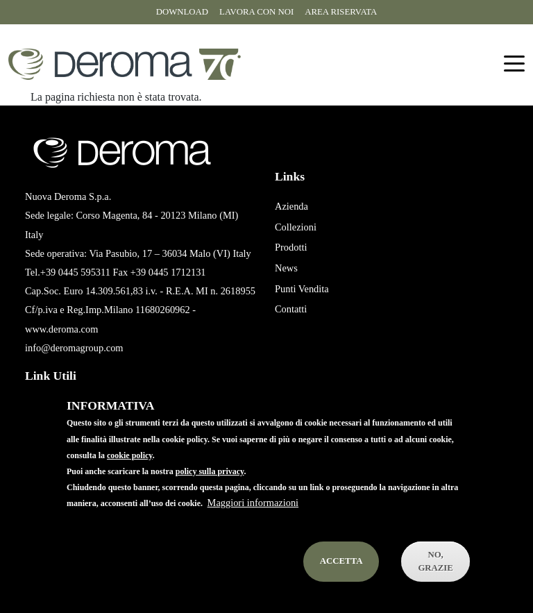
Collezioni (295, 227)
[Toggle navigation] (514, 64)
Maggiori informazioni (253, 522)
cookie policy (130, 475)
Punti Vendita (302, 288)
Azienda (291, 206)
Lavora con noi (256, 12)
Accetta (341, 581)
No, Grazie (435, 580)
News (286, 268)
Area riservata (341, 12)
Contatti (291, 308)
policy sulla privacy (210, 491)
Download (182, 12)
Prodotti (291, 247)
